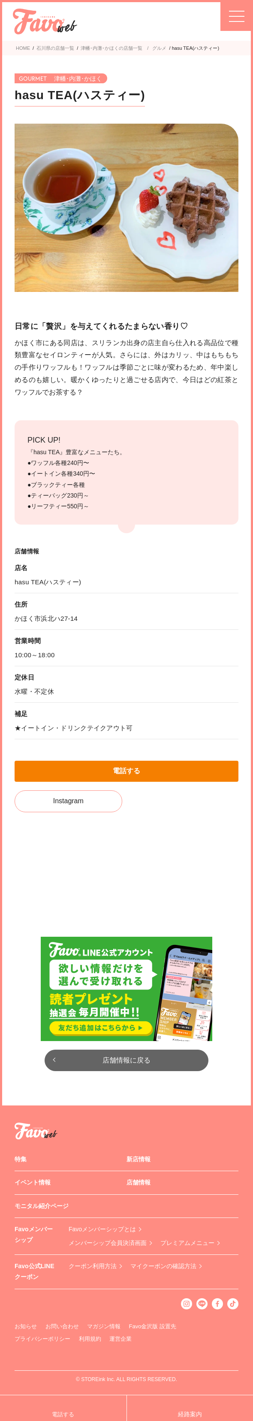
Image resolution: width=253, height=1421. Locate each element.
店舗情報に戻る (126, 1060)
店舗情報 (138, 1182)
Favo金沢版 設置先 (153, 1326)
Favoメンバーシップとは (102, 1229)
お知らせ (26, 1326)
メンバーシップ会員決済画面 (108, 1242)
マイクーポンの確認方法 (163, 1266)
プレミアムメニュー (187, 1242)
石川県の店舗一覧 (55, 48)
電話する (126, 770)
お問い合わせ (62, 1326)
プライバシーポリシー (42, 1339)
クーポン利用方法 (93, 1266)
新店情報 (138, 1159)
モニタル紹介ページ (42, 1205)
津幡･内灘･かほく (100, 48)
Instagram (68, 801)
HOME (23, 48)
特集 (21, 1159)
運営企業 (120, 1339)
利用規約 (90, 1339)
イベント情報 (33, 1182)
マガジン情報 (103, 1326)
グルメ (159, 48)
